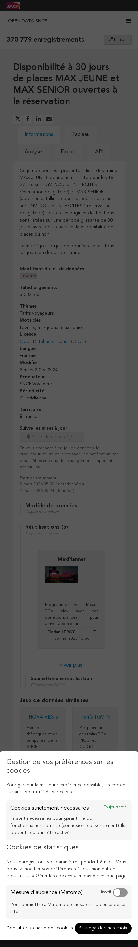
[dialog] (69, 845)
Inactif (106, 892)
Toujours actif (115, 807)
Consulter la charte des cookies (39, 928)
